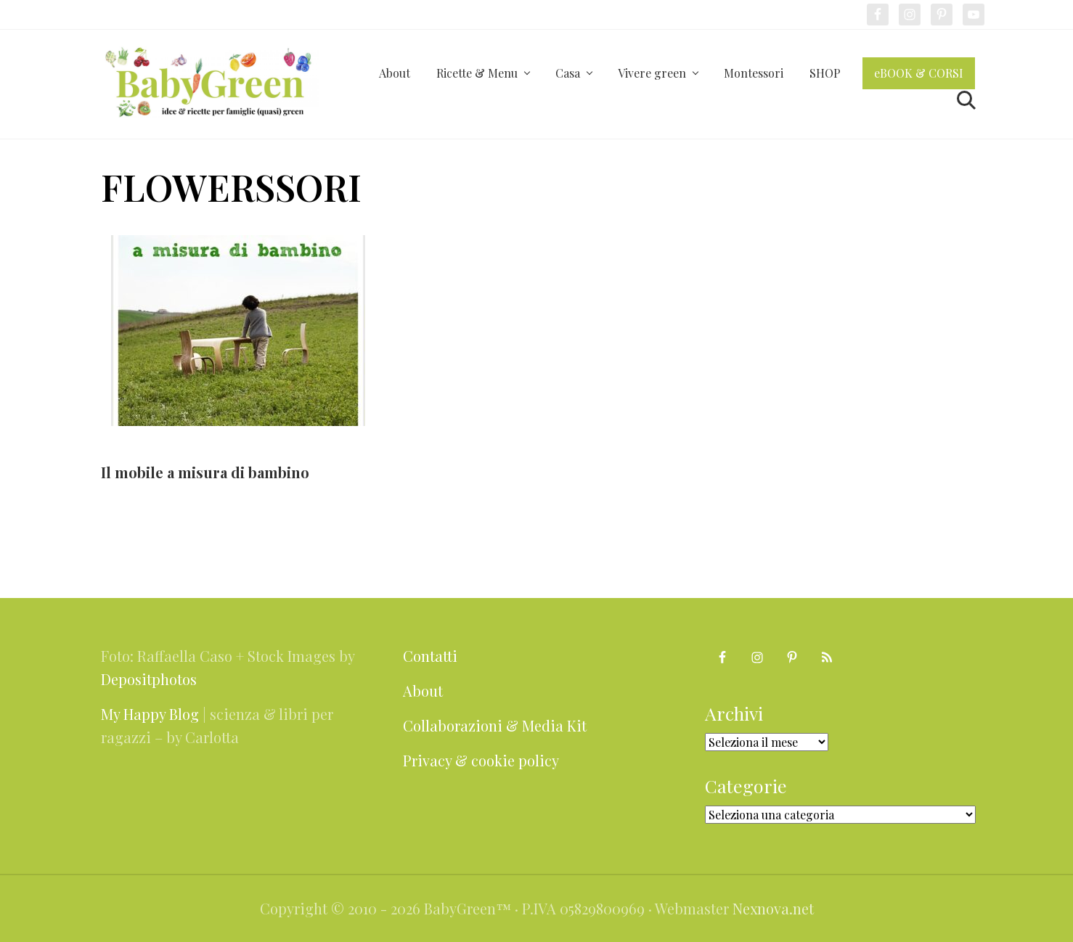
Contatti (430, 655)
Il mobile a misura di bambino (205, 472)
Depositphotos (149, 679)
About (423, 690)
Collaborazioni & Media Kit (495, 725)
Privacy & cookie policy (481, 760)
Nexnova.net (773, 908)
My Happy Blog (150, 714)
